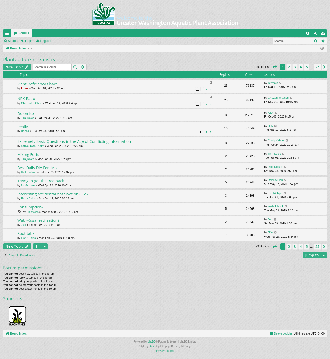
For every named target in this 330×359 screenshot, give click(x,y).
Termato (273, 83)
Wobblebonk (276, 206)
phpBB (151, 341)
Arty (151, 346)
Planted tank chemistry (29, 59)
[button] (274, 67)
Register (46, 41)
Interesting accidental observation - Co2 (53, 193)
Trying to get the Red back (40, 180)
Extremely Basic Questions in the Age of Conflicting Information (74, 141)
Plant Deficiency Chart (37, 83)
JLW (270, 125)
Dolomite (25, 113)
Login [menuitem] (316, 34)
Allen (271, 112)
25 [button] (317, 66)
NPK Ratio (26, 98)
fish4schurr (28, 185)
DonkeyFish (275, 179)
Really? (23, 126)
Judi (23, 224)
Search (13, 41)
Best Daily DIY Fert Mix (37, 167)
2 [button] (289, 66)
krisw (24, 88)
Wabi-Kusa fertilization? (38, 220)
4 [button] (301, 66)
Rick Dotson (28, 172)
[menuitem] (307, 33)
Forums (24, 33)
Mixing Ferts (28, 154)
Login (28, 41)
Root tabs (26, 233)
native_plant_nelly (32, 145)
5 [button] (307, 66)
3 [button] (295, 66)
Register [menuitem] (324, 34)
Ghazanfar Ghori (31, 103)
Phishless (33, 211)
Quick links (8, 34)
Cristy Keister (276, 140)
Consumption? (30, 207)
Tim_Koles (28, 117)
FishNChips (28, 198)
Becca (25, 130)
